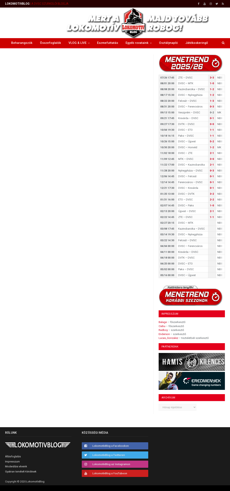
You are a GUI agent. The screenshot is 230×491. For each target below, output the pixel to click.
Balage (163, 322)
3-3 (212, 77)
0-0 (212, 124)
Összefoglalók (50, 43)
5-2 (212, 141)
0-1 (212, 118)
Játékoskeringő (196, 43)
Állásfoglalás (13, 456)
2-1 (212, 153)
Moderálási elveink (16, 466)
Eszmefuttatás (107, 43)
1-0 (212, 83)
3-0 (212, 158)
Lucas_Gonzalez (168, 337)
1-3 (212, 100)
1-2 (212, 89)
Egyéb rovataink (137, 43)
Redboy (163, 330)
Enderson (164, 334)
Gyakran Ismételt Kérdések (20, 471)
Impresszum (12, 461)
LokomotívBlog (35, 481)
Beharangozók (21, 43)
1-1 (212, 129)
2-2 (212, 199)
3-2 (212, 193)
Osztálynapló (168, 43)
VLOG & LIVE (77, 43)
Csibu (162, 326)
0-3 (212, 106)
